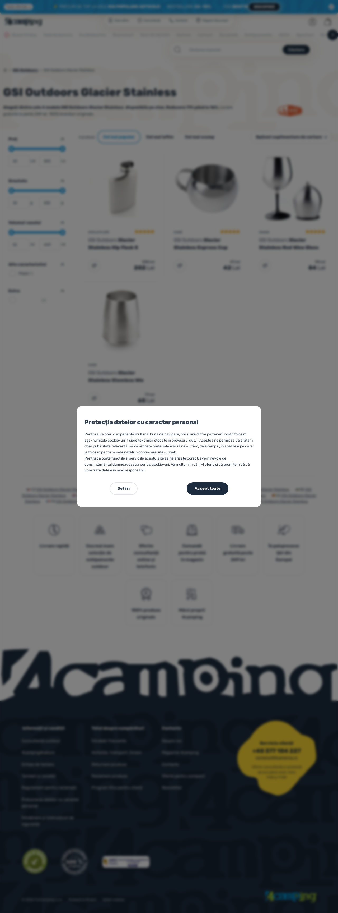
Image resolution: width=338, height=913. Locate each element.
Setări (124, 488)
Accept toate (207, 488)
